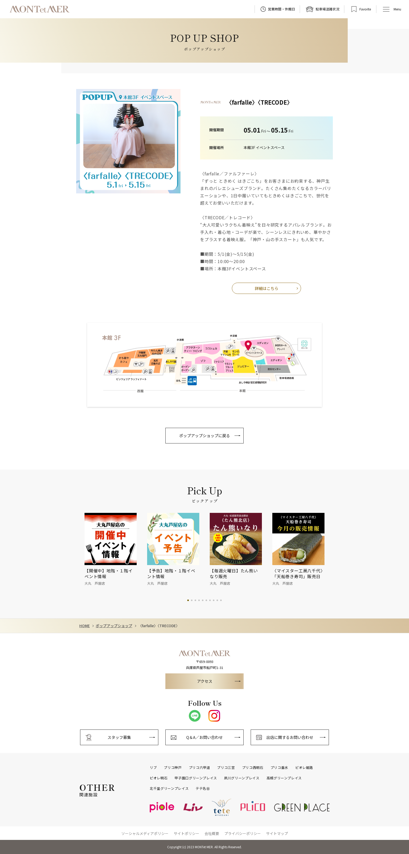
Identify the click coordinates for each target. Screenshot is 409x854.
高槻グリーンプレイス (284, 778)
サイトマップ (277, 833)
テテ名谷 (203, 788)
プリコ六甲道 (199, 767)
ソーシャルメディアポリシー (145, 833)
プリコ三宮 (226, 767)
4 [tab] (199, 600)
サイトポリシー (186, 833)
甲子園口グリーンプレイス (196, 778)
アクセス (204, 681)
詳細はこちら (266, 288)
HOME (84, 625)
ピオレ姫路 (304, 767)
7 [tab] (210, 600)
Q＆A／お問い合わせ (204, 737)
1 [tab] (188, 600)
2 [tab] (192, 600)
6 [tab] (206, 600)
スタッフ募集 (119, 737)
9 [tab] (217, 600)
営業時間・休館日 (281, 9)
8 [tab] (213, 600)
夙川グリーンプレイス (242, 778)
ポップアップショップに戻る (204, 435)
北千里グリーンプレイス (169, 788)
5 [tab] (202, 600)
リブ (153, 767)
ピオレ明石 (158, 778)
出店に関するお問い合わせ (289, 737)
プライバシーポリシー (242, 833)
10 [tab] (221, 600)
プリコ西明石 (252, 767)
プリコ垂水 (279, 767)
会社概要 (211, 833)
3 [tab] (195, 600)
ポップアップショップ (114, 625)
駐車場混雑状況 (327, 9)
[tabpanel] (116, 549)
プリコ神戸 (173, 767)
